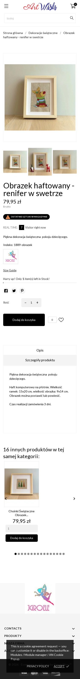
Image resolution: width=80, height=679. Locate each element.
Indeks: (8, 245)
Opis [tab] (40, 350)
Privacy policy (38, 666)
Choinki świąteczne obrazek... (22, 513)
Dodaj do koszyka (24, 320)
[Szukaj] (40, 18)
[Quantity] (22, 528)
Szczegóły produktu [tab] (40, 360)
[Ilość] (30, 302)
